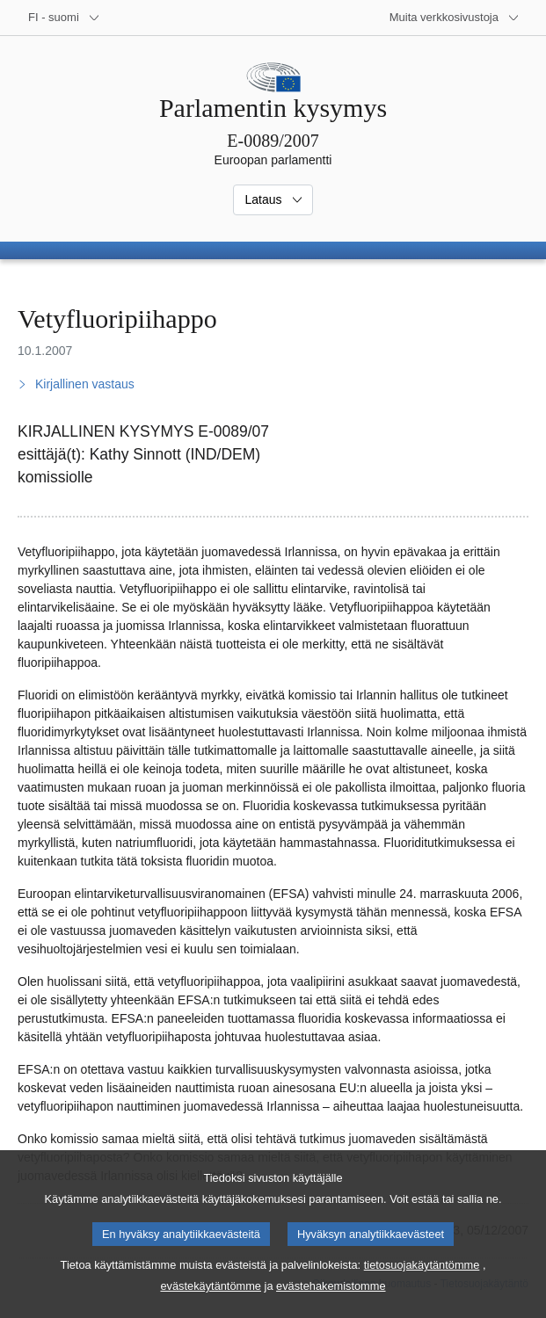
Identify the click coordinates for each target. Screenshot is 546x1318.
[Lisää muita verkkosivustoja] (454, 17)
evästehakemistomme (330, 1303)
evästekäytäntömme (210, 1303)
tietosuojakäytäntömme (422, 1282)
